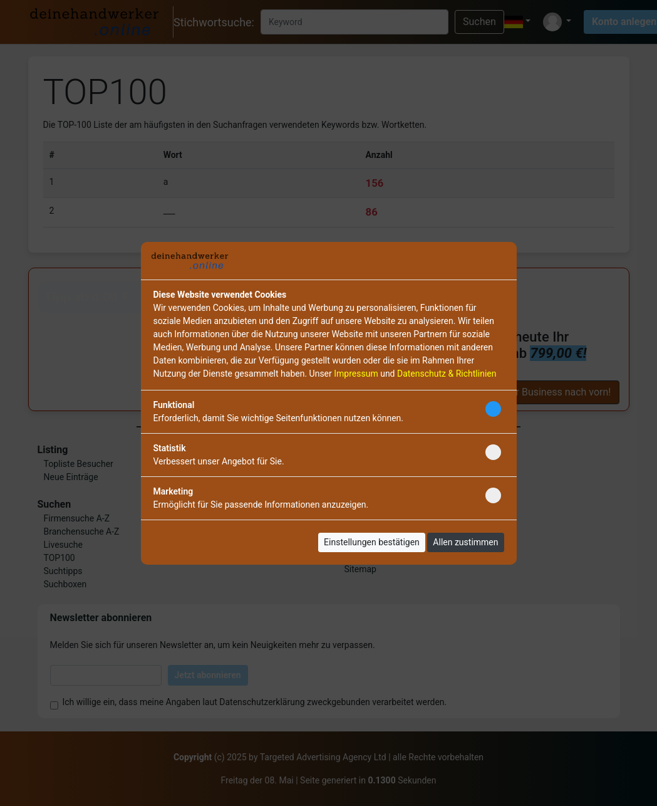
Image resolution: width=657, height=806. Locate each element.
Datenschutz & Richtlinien (446, 374)
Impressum (356, 374)
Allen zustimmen (465, 542)
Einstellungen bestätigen (372, 542)
